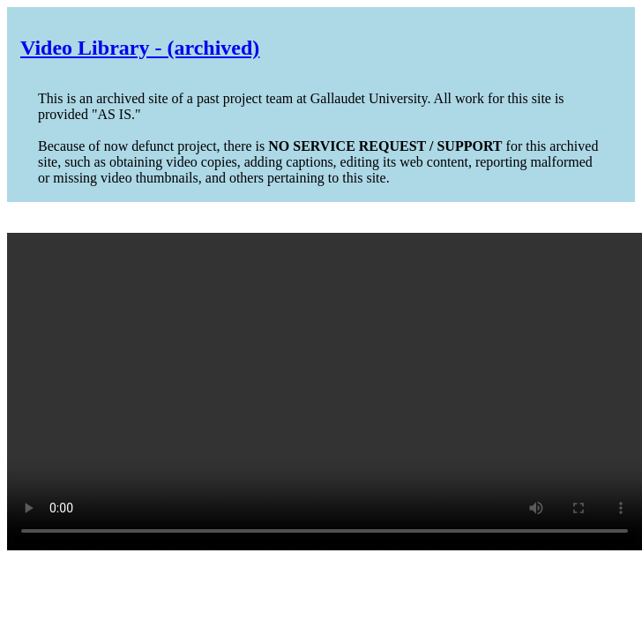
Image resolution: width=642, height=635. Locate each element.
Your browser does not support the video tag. (324, 391)
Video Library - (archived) (139, 47)
